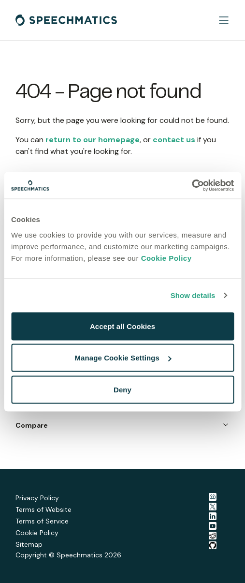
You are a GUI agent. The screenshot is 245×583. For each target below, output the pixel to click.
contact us (174, 140)
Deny (122, 389)
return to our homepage (92, 140)
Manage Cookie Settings (122, 358)
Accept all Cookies (122, 326)
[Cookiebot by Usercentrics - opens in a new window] (191, 185)
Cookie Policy (166, 258)
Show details (193, 295)
